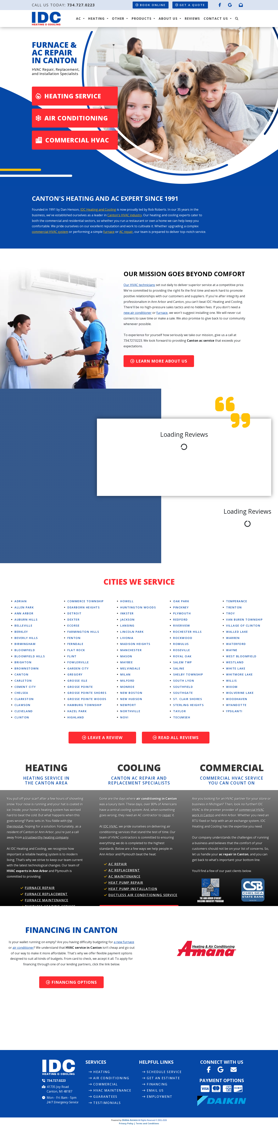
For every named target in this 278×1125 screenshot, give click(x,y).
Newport (128, 705)
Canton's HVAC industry (124, 215)
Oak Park (181, 601)
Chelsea (21, 693)
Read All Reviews (176, 737)
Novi (124, 717)
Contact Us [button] (216, 18)
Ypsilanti (234, 711)
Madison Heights (135, 644)
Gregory (75, 674)
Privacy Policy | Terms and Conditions (139, 1123)
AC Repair (117, 864)
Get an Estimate (163, 1078)
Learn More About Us (158, 361)
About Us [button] (169, 18)
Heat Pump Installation (132, 889)
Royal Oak (182, 656)
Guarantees (105, 1096)
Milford (127, 680)
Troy (230, 613)
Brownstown (26, 668)
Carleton (23, 680)
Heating (101, 1072)
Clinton (21, 717)
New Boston (131, 693)
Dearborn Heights (83, 607)
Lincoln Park (132, 632)
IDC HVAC (110, 826)
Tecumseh (181, 717)
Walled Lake (237, 632)
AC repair (126, 232)
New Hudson (131, 699)
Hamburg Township (84, 705)
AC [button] (79, 18)
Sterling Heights (188, 705)
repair (166, 815)
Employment (159, 1096)
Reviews (192, 18)
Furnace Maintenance (46, 900)
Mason (126, 656)
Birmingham (25, 644)
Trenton (234, 607)
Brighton (22, 662)
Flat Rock (76, 650)
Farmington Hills (83, 632)
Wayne (231, 650)
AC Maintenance (124, 876)
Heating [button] (97, 18)
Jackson (127, 619)
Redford (180, 619)
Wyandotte (236, 705)
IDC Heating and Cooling (98, 209)
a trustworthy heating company (46, 837)
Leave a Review (102, 737)
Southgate (183, 693)
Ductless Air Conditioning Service (142, 895)
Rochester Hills (187, 632)
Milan (125, 674)
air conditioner (23, 947)
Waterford (236, 644)
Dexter (73, 619)
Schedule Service (164, 1072)
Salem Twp (182, 662)
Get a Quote (190, 5)
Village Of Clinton (243, 625)
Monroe (127, 687)
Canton (21, 674)
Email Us (155, 1090)
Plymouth (182, 613)
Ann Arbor (24, 613)
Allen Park (24, 607)
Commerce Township (85, 601)
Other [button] (118, 18)
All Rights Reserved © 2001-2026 (152, 1120)
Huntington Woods (138, 607)
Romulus (181, 644)
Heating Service (68, 96)
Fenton (74, 638)
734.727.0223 (81, 5)
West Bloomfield (241, 656)
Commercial (105, 1084)
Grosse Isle (77, 680)
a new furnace (124, 942)
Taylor (179, 711)
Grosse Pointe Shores (86, 693)
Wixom (232, 687)
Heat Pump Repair (125, 883)
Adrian (20, 601)
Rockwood (182, 638)
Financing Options (71, 982)
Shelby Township (188, 674)
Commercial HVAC (72, 140)
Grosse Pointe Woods (86, 699)
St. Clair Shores (187, 699)
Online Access (130, 1120)
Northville (130, 711)
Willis (231, 680)
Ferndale (75, 644)
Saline (178, 668)
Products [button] (142, 18)
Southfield (183, 687)
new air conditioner (138, 313)
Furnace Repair (40, 888)
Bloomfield (24, 650)
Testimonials (107, 1103)
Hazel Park (77, 711)
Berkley (21, 632)
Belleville (23, 625)
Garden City (78, 668)
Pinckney (181, 607)
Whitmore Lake (239, 674)
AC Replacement (124, 870)
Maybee (126, 662)
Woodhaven (236, 699)
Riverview (181, 625)
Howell (127, 601)
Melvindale (130, 668)
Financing (157, 1084)
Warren (233, 638)
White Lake (235, 668)
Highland (75, 717)
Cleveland (23, 711)
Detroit (74, 613)
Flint (72, 656)
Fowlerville (78, 662)
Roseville (181, 650)
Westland (235, 662)
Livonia (127, 638)
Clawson (22, 705)
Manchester (131, 650)
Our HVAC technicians (139, 285)
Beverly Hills (26, 638)
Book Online (150, 5)
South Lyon (183, 680)
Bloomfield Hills (29, 656)
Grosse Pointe (80, 687)
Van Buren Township (244, 619)
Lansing (127, 625)
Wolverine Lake (240, 693)
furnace (108, 232)
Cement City (25, 687)
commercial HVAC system (50, 232)
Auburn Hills (25, 619)
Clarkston (24, 699)
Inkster (127, 613)
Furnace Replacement (46, 894)
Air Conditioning (72, 118)
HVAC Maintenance (112, 1090)
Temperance (236, 601)
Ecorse (73, 625)
